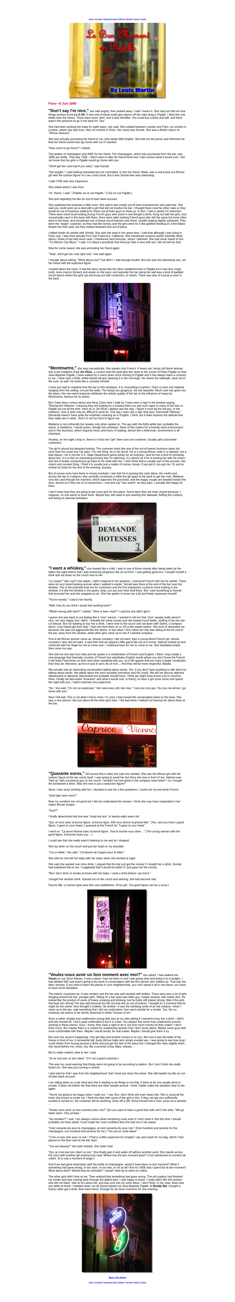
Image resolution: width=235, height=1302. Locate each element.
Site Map (129, 19)
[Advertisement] (117, 10)
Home (91, 19)
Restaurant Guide (110, 19)
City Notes (98, 19)
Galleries (121, 19)
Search (136, 19)
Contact (143, 19)
